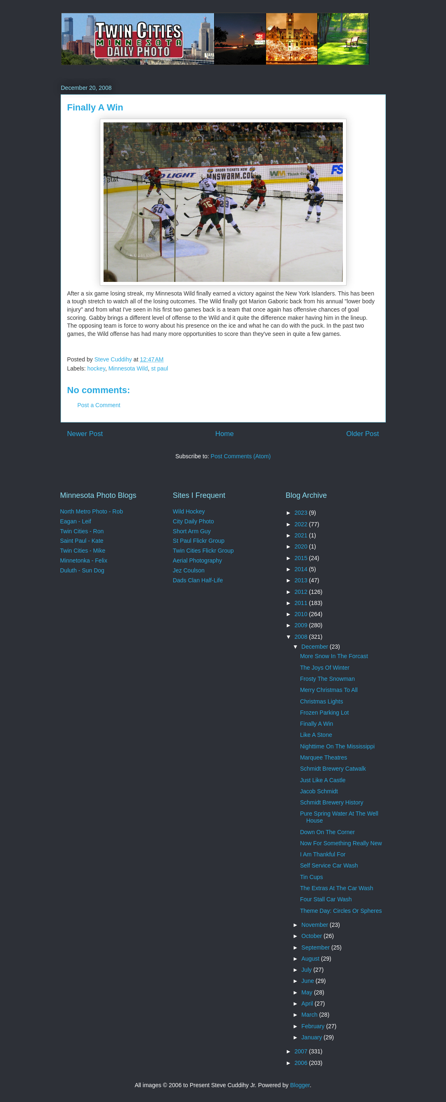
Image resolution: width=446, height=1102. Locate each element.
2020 (302, 546)
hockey (96, 368)
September (316, 947)
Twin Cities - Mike (83, 550)
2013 (302, 580)
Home (224, 434)
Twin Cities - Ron (82, 531)
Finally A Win (316, 723)
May (308, 992)
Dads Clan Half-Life (198, 580)
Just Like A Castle (323, 780)
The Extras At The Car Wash (336, 888)
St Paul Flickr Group (198, 540)
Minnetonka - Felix (83, 560)
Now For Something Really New (341, 843)
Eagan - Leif (76, 521)
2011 (302, 603)
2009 (302, 625)
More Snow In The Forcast (334, 656)
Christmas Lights (321, 701)
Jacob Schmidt (319, 791)
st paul (159, 368)
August (311, 958)
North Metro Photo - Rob (91, 511)
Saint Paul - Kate (82, 540)
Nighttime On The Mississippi (337, 746)
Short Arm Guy (192, 531)
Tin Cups (311, 877)
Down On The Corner (327, 832)
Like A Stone (316, 735)
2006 (302, 1063)
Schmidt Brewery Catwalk (333, 768)
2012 (302, 592)
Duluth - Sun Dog (82, 570)
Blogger (299, 1085)
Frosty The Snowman (327, 678)
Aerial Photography (197, 560)
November (316, 924)
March (310, 1014)
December (316, 646)
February (314, 1026)
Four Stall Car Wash (326, 899)
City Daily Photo (193, 521)
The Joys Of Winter (324, 667)
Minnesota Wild (128, 368)
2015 (302, 558)
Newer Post (85, 434)
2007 (302, 1051)
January (313, 1037)
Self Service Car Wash (329, 865)
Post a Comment (99, 405)
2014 (302, 569)
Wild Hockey (189, 511)
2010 (302, 614)
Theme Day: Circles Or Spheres (341, 910)
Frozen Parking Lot (324, 712)
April (308, 1003)
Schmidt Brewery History (331, 802)
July (308, 969)
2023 (302, 512)
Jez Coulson (189, 570)
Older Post (362, 434)
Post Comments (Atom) (241, 456)
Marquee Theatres (323, 757)
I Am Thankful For (322, 854)
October (313, 936)
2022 (302, 524)
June (309, 981)
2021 (302, 535)
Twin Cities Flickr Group (203, 550)
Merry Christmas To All (329, 690)
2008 (302, 636)
